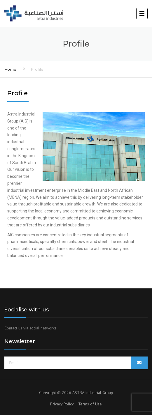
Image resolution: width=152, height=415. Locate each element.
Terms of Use (90, 404)
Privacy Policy (64, 404)
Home (10, 69)
